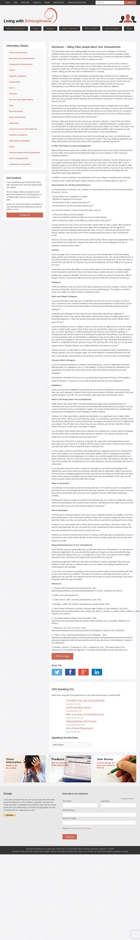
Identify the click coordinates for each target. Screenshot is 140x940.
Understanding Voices (78, 699)
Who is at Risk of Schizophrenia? (85, 706)
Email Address (69, 802)
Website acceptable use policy (117, 844)
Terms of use (82, 844)
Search (130, 3)
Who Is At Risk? (91, 28)
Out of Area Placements (79, 720)
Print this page (62, 648)
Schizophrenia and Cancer (81, 713)
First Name (66, 793)
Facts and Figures (112, 28)
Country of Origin (69, 810)
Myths (129, 28)
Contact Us (25, 207)
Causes (36, 28)
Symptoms (50, 28)
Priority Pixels (72, 844)
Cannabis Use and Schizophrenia (85, 692)
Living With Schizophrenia (34, 844)
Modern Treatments (70, 28)
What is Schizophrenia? (15, 28)
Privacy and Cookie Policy (80, 820)
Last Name (105, 793)
